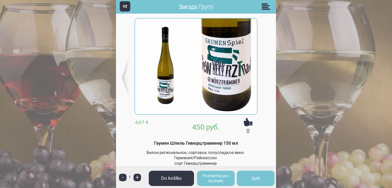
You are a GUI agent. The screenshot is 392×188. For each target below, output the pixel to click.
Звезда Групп (196, 7)
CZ (125, 6)
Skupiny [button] (267, 6)
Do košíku (171, 178)
